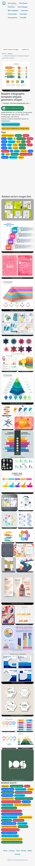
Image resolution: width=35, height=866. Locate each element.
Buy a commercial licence (10, 124)
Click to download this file (12, 108)
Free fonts (11, 7)
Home (4, 54)
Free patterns (12, 18)
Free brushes (12, 14)
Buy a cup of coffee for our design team (15, 128)
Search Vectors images (10, 49)
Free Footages (23, 7)
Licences (12, 851)
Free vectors (12, 3)
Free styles (23, 14)
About (30, 851)
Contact (17, 854)
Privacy (23, 851)
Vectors (10, 54)
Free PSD (23, 18)
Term (18, 851)
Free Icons (24, 10)
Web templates (13, 10)
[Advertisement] (17, 33)
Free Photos (23, 3)
